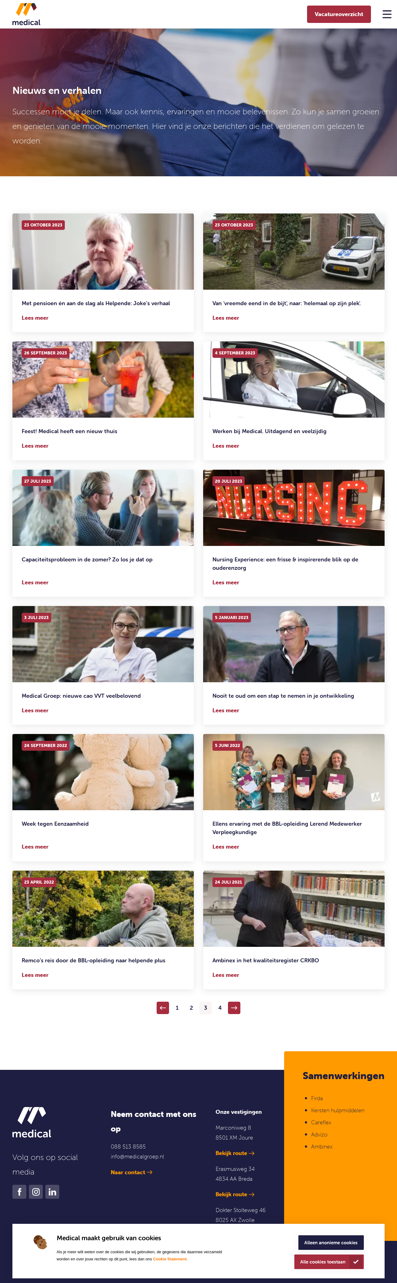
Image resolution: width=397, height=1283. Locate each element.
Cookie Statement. (170, 1259)
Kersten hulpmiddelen (337, 1110)
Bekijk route (231, 1153)
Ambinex (322, 1146)
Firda (317, 1098)
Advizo (319, 1134)
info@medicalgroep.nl (137, 1156)
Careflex (321, 1122)
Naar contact (128, 1172)
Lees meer (35, 317)
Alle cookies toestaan (323, 1262)
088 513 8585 (128, 1146)
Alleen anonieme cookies (331, 1243)
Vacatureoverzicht (339, 14)
